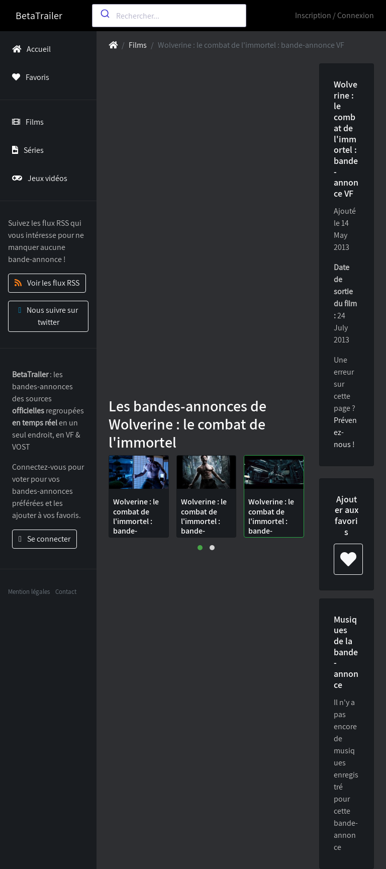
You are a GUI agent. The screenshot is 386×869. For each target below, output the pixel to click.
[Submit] (104, 14)
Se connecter (44, 539)
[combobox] (169, 15)
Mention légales (29, 591)
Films (26, 122)
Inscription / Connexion (334, 15)
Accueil (29, 49)
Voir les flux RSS (47, 283)
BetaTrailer (39, 15)
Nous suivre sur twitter (48, 316)
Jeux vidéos (37, 178)
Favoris (28, 77)
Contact (65, 591)
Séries (26, 150)
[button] (200, 548)
